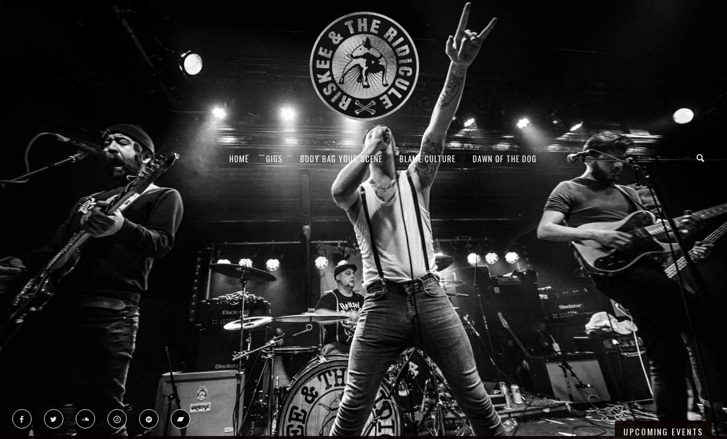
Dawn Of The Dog (505, 158)
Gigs (274, 158)
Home (239, 158)
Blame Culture (427, 158)
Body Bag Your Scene (341, 158)
